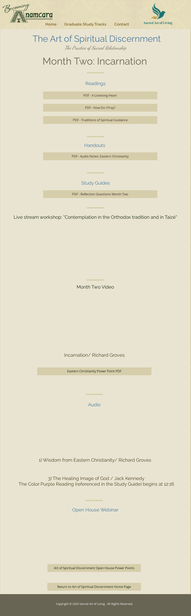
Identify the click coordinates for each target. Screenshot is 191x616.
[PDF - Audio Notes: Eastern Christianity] (100, 156)
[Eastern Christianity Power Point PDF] (94, 371)
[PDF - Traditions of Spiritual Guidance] (100, 120)
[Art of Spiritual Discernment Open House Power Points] (94, 568)
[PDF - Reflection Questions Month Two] (100, 194)
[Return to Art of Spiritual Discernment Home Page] (94, 587)
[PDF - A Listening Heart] (100, 95)
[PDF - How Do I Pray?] (100, 108)
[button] (85, 24)
